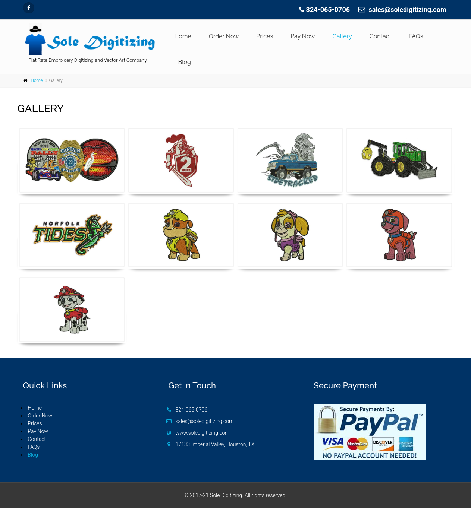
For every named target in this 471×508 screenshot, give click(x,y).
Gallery (342, 36)
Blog (184, 62)
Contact (380, 36)
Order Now (224, 36)
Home (183, 36)
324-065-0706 (328, 9)
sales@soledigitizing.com (407, 9)
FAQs (416, 36)
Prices (264, 36)
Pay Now (303, 36)
